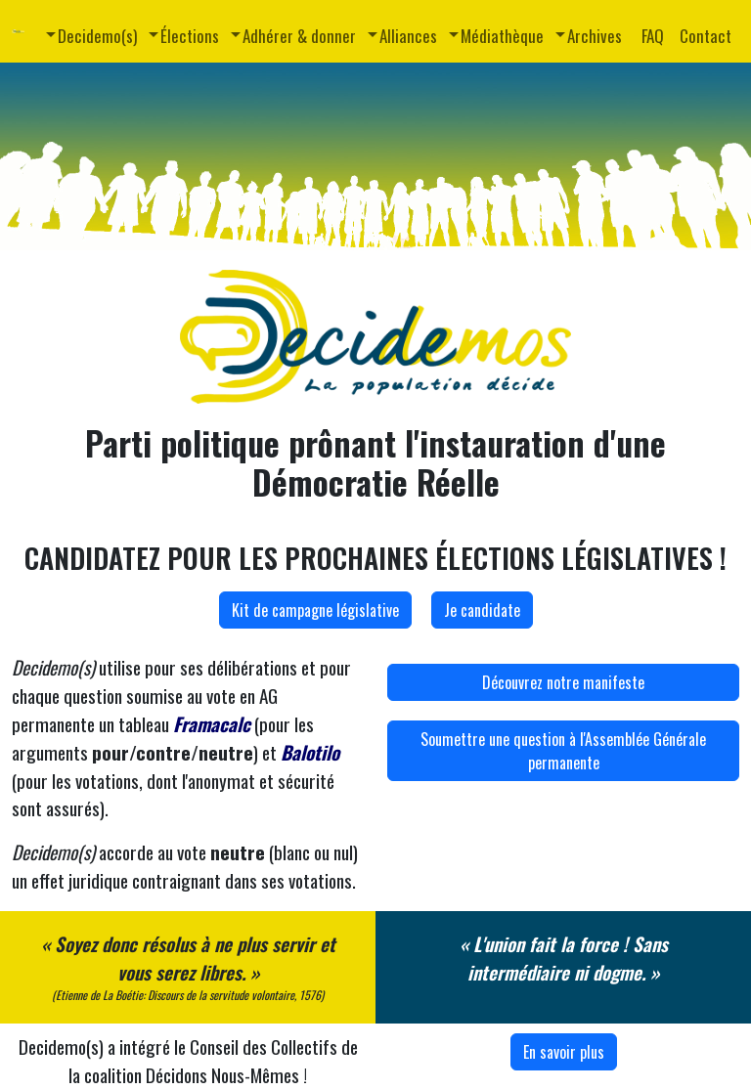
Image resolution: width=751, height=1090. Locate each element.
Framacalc (211, 724)
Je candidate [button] (482, 610)
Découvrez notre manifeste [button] (563, 682)
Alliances (408, 35)
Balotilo (310, 752)
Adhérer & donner (299, 35)
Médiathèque (502, 35)
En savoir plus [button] (563, 1052)
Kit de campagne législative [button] (315, 610)
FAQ (652, 35)
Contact (705, 35)
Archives (594, 35)
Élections (189, 35)
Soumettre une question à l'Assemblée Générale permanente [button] (563, 750)
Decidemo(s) (97, 35)
